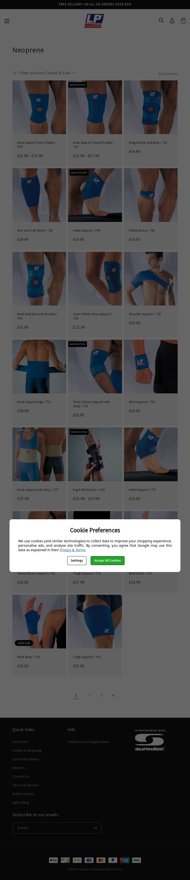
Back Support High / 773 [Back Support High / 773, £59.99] (34, 402)
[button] (45, 73)
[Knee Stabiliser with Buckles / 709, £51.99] (39, 279)
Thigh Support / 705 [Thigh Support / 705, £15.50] (87, 657)
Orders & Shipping (26, 750)
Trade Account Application (88, 741)
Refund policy (23, 793)
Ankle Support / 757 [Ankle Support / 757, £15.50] (142, 490)
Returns (18, 767)
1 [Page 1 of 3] (76, 695)
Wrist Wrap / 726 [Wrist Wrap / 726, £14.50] (28, 657)
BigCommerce (114, 869)
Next (113, 695)
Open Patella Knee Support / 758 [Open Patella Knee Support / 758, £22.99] (92, 316)
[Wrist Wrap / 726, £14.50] (39, 621)
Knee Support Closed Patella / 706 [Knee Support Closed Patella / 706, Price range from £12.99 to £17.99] (93, 145)
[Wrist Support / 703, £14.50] (151, 366)
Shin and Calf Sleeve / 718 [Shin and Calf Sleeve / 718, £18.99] (35, 231)
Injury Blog (20, 802)
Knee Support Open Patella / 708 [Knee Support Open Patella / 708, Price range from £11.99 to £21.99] (37, 145)
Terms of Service (25, 785)
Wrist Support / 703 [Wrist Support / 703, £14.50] (142, 402)
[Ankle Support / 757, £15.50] (151, 454)
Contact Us (20, 776)
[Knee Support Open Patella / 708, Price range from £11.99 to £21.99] (39, 107)
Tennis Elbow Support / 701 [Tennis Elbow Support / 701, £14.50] (36, 573)
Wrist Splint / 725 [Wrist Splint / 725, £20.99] (140, 573)
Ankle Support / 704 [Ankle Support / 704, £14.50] (86, 231)
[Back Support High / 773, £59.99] (39, 366)
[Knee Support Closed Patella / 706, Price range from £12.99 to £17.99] (95, 107)
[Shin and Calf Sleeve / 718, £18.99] (39, 195)
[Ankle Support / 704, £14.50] (95, 195)
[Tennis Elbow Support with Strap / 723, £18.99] (95, 366)
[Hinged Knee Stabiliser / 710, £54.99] (151, 107)
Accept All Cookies (108, 560)
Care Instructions (25, 759)
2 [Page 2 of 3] (90, 695)
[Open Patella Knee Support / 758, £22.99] (95, 279)
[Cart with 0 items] (183, 21)
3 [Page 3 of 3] (102, 695)
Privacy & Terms (72, 549)
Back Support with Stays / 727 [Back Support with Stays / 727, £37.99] (37, 490)
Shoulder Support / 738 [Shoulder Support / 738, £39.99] (145, 314)
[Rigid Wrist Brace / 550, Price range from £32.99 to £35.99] (95, 454)
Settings (77, 560)
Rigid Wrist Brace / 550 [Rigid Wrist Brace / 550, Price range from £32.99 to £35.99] (89, 490)
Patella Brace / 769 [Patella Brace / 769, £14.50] (142, 231)
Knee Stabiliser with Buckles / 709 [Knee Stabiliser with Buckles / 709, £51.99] (37, 316)
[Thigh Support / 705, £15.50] (95, 621)
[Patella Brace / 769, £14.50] (151, 195)
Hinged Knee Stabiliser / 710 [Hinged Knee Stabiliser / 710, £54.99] (148, 143)
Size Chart (20, 741)
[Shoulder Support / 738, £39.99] (151, 279)
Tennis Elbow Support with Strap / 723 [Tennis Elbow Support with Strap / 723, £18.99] (91, 404)
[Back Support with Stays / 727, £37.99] (39, 454)
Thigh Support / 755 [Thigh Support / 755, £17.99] (87, 573)
